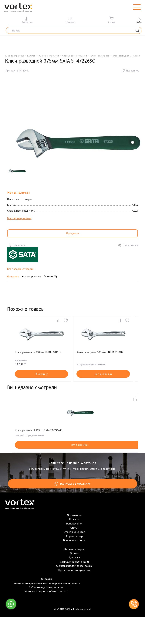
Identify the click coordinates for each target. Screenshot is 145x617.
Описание (13, 276)
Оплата (74, 553)
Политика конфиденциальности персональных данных (46, 583)
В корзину (41, 373)
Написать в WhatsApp (72, 484)
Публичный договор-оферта (46, 587)
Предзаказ (72, 233)
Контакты (46, 578)
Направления (74, 523)
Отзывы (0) (50, 276)
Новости (74, 519)
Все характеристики (19, 218)
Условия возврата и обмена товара (46, 591)
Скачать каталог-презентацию (74, 565)
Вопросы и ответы (74, 540)
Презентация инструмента (74, 569)
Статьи (74, 527)
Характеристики (31, 276)
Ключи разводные (99, 55)
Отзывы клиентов (74, 531)
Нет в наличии (79, 444)
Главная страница (14, 55)
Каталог (31, 55)
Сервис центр (74, 536)
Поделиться (127, 245)
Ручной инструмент (49, 55)
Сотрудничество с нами (74, 561)
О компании (74, 515)
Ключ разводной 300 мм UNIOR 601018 (99, 352)
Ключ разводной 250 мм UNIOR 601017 (38, 352)
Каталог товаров (74, 549)
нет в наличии (103, 373)
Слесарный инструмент (74, 55)
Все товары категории (20, 268)
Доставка (74, 557)
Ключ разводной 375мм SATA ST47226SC (38, 430)
